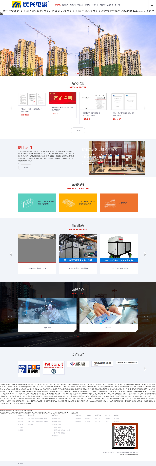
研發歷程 (20, 398)
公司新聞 (78, 392)
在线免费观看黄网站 (121, 457)
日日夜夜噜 (23, 453)
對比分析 (30, 398)
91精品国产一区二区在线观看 (133, 462)
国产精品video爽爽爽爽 (46, 448)
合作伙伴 (87, 392)
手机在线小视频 (63, 450)
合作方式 (97, 395)
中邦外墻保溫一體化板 (58, 407)
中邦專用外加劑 (56, 398)
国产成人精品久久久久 (97, 445)
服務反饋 (116, 395)
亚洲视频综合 (84, 453)
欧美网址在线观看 (70, 462)
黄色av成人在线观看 (97, 455)
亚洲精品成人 (58, 448)
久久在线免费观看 (94, 462)
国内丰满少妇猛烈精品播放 (70, 453)
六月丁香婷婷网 (71, 457)
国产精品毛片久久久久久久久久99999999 (132, 448)
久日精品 (51, 453)
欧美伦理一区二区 (33, 460)
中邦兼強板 (55, 409)
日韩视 (123, 455)
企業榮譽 (20, 401)
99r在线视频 (50, 455)
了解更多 (78, 130)
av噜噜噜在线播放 (100, 460)
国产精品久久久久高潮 (96, 453)
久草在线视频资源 (69, 448)
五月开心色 (42, 455)
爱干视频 (23, 457)
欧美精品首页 (95, 457)
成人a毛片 (130, 460)
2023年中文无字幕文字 (11, 460)
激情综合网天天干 (84, 445)
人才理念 (107, 395)
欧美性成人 (112, 450)
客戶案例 (87, 395)
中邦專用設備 (56, 392)
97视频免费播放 (148, 462)
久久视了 (123, 460)
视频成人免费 (108, 453)
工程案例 (95, 5)
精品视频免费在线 (60, 457)
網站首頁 (57, 5)
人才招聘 (110, 5)
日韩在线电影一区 (122, 450)
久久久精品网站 (81, 448)
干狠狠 (32, 450)
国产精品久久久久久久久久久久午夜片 (55, 445)
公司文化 (20, 395)
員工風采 (20, 404)
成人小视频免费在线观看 (24, 465)
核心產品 (80, 5)
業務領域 (73, 5)
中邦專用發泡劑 (56, 395)
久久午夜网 (42, 460)
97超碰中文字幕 (72, 445)
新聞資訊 (87, 5)
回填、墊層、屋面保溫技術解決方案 (38, 395)
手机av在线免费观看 (101, 450)
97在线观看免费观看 (113, 460)
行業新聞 (78, 395)
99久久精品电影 (24, 450)
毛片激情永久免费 (62, 460)
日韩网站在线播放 (150, 455)
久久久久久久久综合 (13, 453)
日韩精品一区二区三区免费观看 (16, 448)
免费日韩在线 (32, 453)
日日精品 (125, 445)
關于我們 (65, 5)
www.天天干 (15, 450)
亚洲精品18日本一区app (23, 462)
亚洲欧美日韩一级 (82, 462)
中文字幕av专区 (10, 462)
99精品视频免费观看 (83, 457)
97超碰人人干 (40, 457)
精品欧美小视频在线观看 (19, 445)
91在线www (57, 453)
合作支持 (97, 392)
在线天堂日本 (30, 457)
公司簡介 (20, 392)
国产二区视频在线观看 (107, 457)
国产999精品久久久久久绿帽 (55, 462)
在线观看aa (58, 455)
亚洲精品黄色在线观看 (112, 448)
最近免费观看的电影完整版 (85, 450)
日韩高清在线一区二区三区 (113, 445)
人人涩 (145, 457)
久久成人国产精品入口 (116, 462)
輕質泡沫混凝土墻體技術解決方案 (37, 392)
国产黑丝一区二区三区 (35, 445)
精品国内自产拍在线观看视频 (10, 457)
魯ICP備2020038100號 (126, 428)
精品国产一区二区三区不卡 (11, 455)
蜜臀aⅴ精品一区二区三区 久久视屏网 (46, 450)
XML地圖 (135, 428)
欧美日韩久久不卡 (139, 460)
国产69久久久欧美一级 (38, 462)
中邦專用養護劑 (56, 401)
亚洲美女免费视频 (127, 453)
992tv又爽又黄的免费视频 (112, 455)
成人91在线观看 (42, 453)
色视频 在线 (22, 460)
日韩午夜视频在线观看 (135, 457)
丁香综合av (104, 462)
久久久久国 (117, 453)
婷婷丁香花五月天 (74, 460)
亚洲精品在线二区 (33, 448)
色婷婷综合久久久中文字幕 (81, 455)
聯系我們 (117, 5)
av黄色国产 (140, 455)
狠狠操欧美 (72, 450)
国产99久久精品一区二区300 (95, 448)
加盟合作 (102, 5)
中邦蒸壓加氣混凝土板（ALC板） (62, 404)
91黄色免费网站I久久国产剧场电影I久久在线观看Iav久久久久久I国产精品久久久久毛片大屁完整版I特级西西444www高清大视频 (77, 12)
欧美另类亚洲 (49, 457)
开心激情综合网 (131, 455)
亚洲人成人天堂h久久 (87, 460)
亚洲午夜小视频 (68, 455)
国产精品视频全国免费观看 (29, 455)
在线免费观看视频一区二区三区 (139, 445)
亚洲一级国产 (51, 460)
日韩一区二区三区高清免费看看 (138, 450)
